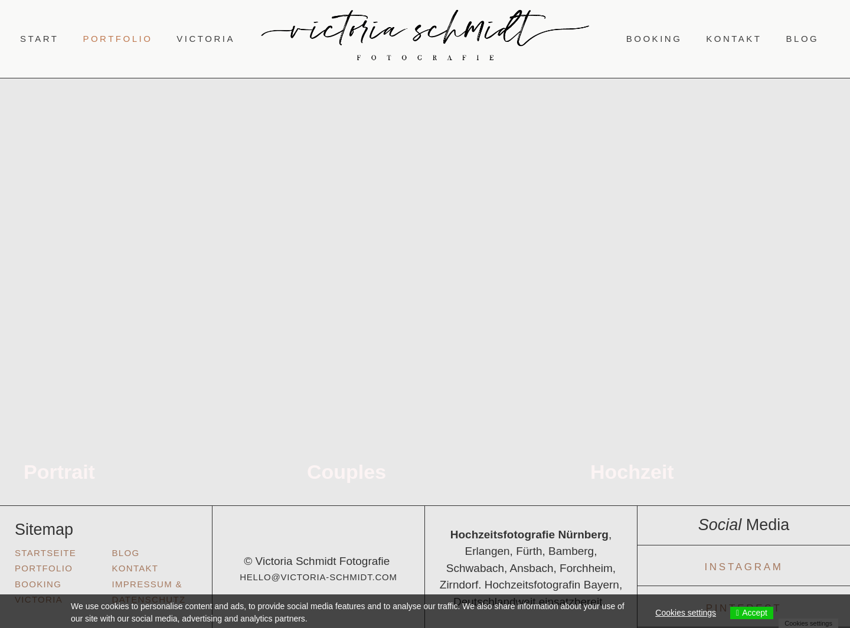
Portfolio (117, 39)
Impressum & (147, 584)
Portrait (59, 472)
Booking (654, 39)
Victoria (205, 39)
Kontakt (733, 39)
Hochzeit (632, 472)
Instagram (743, 567)
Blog (802, 39)
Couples (346, 472)
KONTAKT (135, 568)
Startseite (45, 553)
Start (39, 39)
